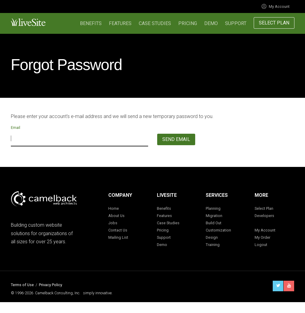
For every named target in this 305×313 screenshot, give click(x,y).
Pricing (187, 23)
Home (113, 208)
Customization (218, 230)
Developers (264, 215)
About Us (116, 215)
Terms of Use (22, 285)
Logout (261, 244)
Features (120, 23)
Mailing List (118, 237)
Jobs (112, 223)
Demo (211, 23)
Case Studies (155, 23)
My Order (262, 237)
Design (212, 237)
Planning (213, 208)
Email (15, 127)
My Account (276, 6)
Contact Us (117, 230)
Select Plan (274, 23)
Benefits (91, 23)
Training (213, 244)
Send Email (176, 139)
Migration (214, 215)
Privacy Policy (50, 285)
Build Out (213, 223)
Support (235, 23)
